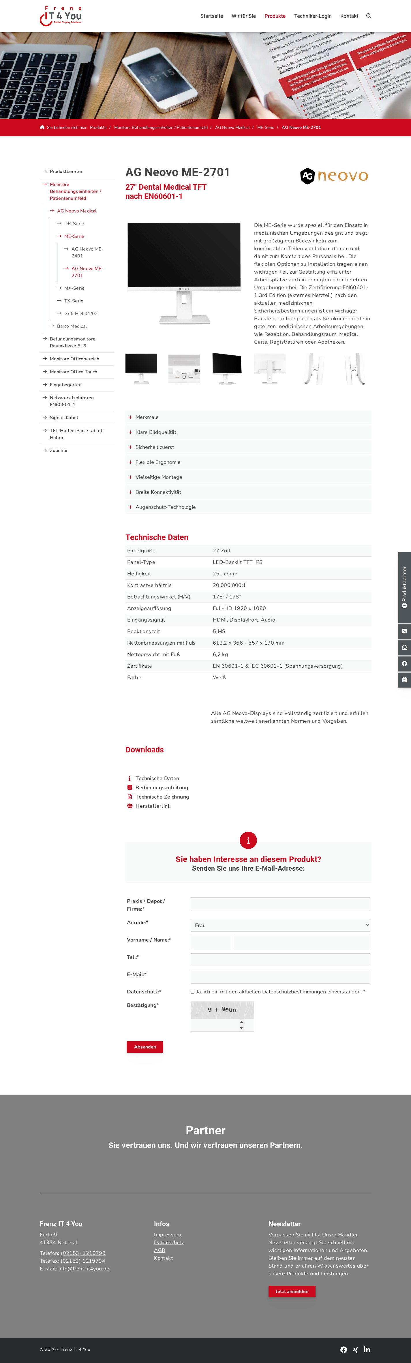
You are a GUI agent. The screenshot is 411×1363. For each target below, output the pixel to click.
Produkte (275, 16)
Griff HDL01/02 (81, 313)
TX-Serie (74, 301)
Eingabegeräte (66, 385)
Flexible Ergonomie (154, 462)
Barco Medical (72, 326)
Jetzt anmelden (292, 1291)
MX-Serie (74, 288)
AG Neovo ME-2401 (88, 252)
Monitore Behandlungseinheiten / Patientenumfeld (161, 127)
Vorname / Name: (149, 939)
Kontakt (349, 16)
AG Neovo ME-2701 (301, 127)
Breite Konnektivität (154, 492)
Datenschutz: (144, 991)
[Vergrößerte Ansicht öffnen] (141, 369)
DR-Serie (74, 224)
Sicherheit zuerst (151, 447)
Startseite (211, 16)
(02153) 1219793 (83, 1253)
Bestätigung (143, 1005)
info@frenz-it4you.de (84, 1268)
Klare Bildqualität (152, 432)
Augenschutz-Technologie (162, 507)
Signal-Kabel (64, 418)
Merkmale (143, 417)
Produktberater (66, 171)
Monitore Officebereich (74, 359)
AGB (159, 1250)
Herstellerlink (153, 806)
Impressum (167, 1234)
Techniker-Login (313, 16)
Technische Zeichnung (162, 796)
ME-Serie (265, 127)
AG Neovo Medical (232, 127)
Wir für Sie (244, 16)
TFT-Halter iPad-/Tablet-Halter (77, 434)
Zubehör (59, 450)
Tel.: (133, 957)
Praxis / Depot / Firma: (146, 905)
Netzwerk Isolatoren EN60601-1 (72, 401)
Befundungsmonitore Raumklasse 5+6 (73, 342)
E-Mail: (137, 974)
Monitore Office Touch (73, 372)
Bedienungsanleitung (162, 787)
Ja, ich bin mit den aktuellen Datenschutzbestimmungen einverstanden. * (278, 991)
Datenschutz (169, 1242)
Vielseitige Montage (155, 477)
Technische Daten (157, 778)
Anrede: (137, 922)
